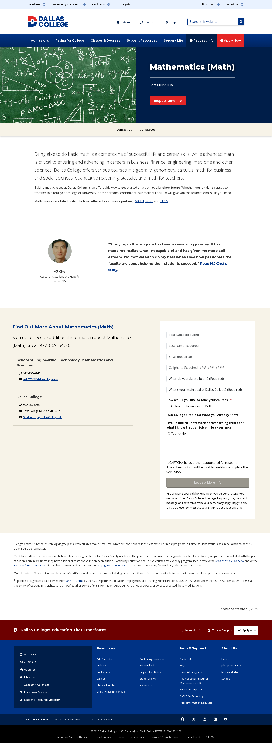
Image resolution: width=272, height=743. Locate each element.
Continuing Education (152, 659)
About (123, 22)
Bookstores (103, 672)
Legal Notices (105, 736)
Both (208, 406)
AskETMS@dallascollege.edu (40, 379)
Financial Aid (147, 665)
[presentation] (195, 448)
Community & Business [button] (69, 4)
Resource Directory (40, 700)
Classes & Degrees (105, 40)
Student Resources (142, 40)
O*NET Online (74, 581)
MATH (139, 201)
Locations (34, 692)
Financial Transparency (131, 736)
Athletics (101, 665)
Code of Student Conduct (111, 691)
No (184, 433)
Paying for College (70, 40)
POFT (149, 201)
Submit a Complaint (191, 689)
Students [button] (37, 4)
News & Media (229, 672)
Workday (28, 654)
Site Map (208, 736)
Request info (191, 630)
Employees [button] (101, 4)
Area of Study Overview (229, 561)
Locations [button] (234, 4)
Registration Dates (150, 672)
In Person (193, 406)
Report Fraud (190, 736)
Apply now (247, 630)
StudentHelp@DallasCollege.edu (42, 417)
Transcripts (146, 685)
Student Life (173, 40)
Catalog (101, 678)
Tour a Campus (220, 630)
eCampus (28, 662)
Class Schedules (106, 685)
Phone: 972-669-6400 (68, 719)
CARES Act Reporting (191, 696)
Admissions (40, 40)
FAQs (183, 665)
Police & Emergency (191, 672)
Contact (148, 22)
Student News (148, 678)
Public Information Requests (196, 702)
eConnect (28, 669)
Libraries (28, 677)
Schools (225, 678)
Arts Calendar (104, 659)
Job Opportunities (231, 665)
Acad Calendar (34, 684)
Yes (173, 433)
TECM (164, 201)
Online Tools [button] (209, 4)
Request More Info (168, 101)
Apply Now (230, 40)
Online (175, 406)
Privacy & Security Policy (164, 736)
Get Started (148, 129)
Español (127, 4)
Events (225, 659)
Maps (171, 22)
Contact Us (124, 129)
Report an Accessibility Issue (76, 736)
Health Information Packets (30, 565)
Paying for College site (111, 565)
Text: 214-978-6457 (100, 719)
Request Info (202, 40)
